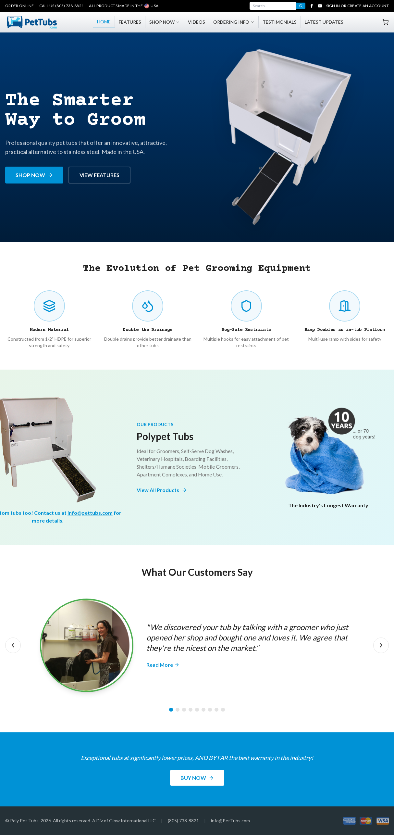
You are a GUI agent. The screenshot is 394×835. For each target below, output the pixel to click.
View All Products (162, 490)
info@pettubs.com (90, 513)
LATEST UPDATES (324, 22)
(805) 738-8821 (183, 820)
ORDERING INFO (233, 22)
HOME (104, 21)
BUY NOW (197, 778)
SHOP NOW (164, 22)
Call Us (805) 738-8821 (61, 5)
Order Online (19, 5)
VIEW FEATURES (99, 175)
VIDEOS (196, 22)
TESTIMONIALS (280, 22)
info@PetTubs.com (230, 820)
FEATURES (130, 22)
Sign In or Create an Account (357, 5)
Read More (162, 665)
